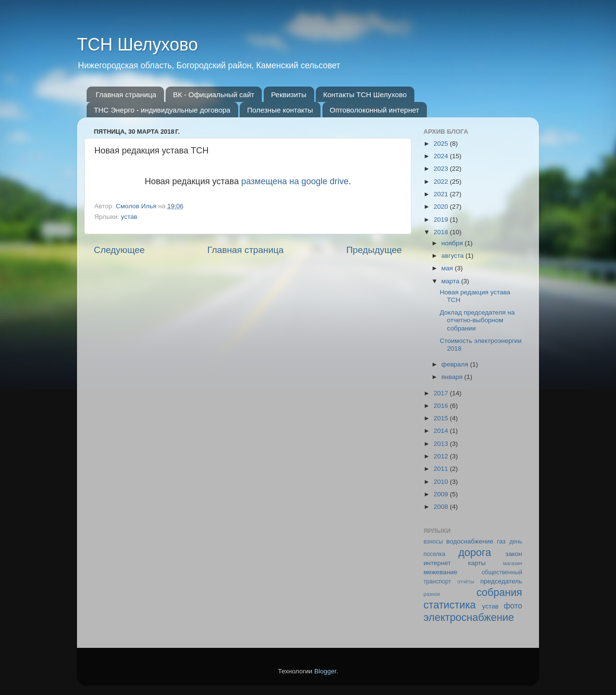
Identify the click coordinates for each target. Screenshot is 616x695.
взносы (433, 541)
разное (432, 594)
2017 (442, 393)
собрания (499, 592)
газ (501, 541)
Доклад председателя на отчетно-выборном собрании (477, 320)
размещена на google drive (294, 181)
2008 (442, 506)
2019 (442, 219)
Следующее (119, 250)
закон (513, 553)
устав (129, 216)
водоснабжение (469, 541)
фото (513, 605)
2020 (442, 206)
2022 (442, 181)
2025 (442, 143)
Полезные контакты (280, 110)
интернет (437, 563)
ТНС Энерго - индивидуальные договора (162, 110)
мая (448, 268)
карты (477, 563)
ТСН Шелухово (137, 44)
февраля (455, 364)
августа (453, 255)
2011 (442, 468)
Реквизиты (289, 94)
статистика (450, 605)
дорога (474, 552)
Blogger (325, 671)
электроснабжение (469, 617)
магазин (512, 563)
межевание (440, 572)
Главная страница (126, 94)
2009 (442, 494)
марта (451, 281)
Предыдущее (374, 250)
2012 (442, 456)
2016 (442, 405)
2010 (442, 481)
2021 (442, 194)
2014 (442, 430)
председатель (501, 581)
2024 (442, 156)
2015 (442, 418)
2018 (442, 232)
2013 (442, 443)
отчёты (465, 581)
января (452, 376)
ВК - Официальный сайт (213, 94)
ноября (452, 243)
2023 (442, 168)
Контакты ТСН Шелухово (365, 94)
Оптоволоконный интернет (374, 110)
